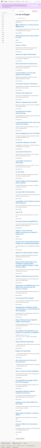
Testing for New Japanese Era (24, 93)
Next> (17, 434)
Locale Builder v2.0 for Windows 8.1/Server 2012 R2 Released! (28, 202)
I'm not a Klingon (21, 11)
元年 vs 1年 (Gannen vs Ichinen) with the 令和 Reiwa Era (27, 25)
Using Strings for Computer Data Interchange (23, 112)
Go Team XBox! (20, 172)
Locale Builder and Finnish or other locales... (24, 161)
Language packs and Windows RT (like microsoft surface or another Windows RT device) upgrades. (27, 308)
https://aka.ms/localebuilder (29, 165)
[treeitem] (7, 15)
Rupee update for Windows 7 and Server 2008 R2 (27, 414)
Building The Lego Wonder (23, 351)
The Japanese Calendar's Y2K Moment (26, 84)
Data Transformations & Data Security (26, 63)
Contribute (18, 445)
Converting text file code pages (25, 298)
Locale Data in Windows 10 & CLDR (26, 142)
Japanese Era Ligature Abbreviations (26, 54)
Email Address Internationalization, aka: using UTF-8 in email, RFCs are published (27, 331)
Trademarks (8, 447)
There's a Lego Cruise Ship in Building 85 (27, 371)
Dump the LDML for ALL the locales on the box (27, 424)
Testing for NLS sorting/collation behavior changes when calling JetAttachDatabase (28, 242)
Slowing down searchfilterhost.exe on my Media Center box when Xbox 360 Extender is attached (27, 287)
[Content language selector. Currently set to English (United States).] (6, 443)
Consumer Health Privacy (30, 445)
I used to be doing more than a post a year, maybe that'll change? (28, 123)
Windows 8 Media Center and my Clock (27, 276)
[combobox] (7, 12)
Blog (14, 445)
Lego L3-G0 (19, 212)
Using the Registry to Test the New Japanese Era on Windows (26, 73)
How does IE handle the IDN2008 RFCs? (27, 221)
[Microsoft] (2, 1)
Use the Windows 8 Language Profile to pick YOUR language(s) (27, 381)
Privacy (23, 445)
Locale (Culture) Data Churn (24, 152)
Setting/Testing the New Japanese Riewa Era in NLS (27, 36)
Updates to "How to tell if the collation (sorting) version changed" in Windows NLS (27, 232)
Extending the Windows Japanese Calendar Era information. (25, 392)
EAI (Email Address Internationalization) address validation (27, 182)
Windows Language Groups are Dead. (26, 102)
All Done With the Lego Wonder (25, 341)
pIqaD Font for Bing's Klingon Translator (27, 252)
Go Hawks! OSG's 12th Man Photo (25, 192)
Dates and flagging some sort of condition (28, 133)
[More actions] (39, 11)
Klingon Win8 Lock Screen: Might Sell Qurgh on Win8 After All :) (26, 320)
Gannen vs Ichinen (21, 45)
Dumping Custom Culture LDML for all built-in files (27, 403)
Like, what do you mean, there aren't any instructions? (26, 361)
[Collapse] (13, 10)
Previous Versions (9, 445)
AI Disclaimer (3, 445)
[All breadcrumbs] (16, 11)
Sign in (38, 1)
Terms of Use (3, 447)
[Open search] (36, 1)
